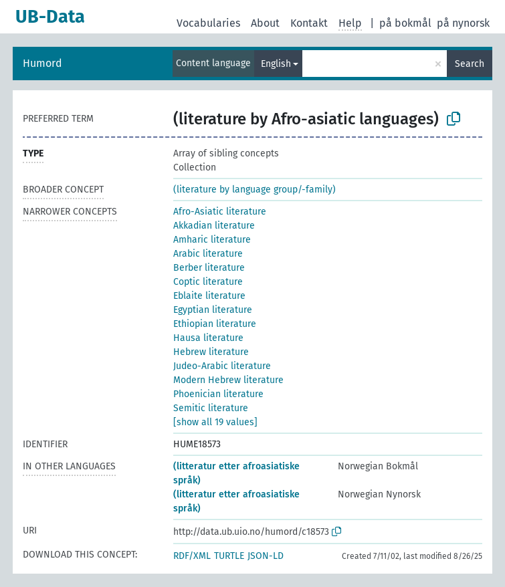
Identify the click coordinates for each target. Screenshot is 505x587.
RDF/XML (192, 556)
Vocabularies (208, 23)
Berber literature (209, 267)
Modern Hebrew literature (228, 380)
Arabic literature (208, 253)
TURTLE (229, 556)
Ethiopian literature (214, 324)
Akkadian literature (214, 225)
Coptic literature (208, 281)
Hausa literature (208, 338)
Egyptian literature (212, 310)
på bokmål (405, 23)
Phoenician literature (218, 394)
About (265, 23)
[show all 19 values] (215, 422)
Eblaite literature (209, 296)
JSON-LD (265, 556)
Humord (42, 63)
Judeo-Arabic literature (222, 366)
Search (469, 64)
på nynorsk (463, 23)
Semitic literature (210, 408)
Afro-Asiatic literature (219, 211)
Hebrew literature (211, 352)
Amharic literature (212, 239)
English (276, 64)
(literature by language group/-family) (254, 189)
